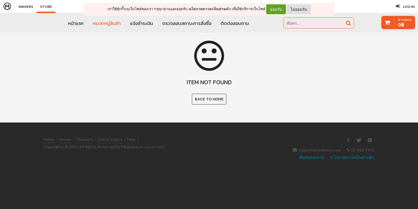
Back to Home (209, 99)
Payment (84, 139)
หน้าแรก (76, 23)
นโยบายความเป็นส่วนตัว (210, 9)
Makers (26, 6)
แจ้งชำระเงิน (141, 23)
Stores (65, 139)
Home (49, 139)
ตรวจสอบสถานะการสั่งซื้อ (186, 23)
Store (46, 6)
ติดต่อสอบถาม (235, 23)
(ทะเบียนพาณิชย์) (152, 147)
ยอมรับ (276, 9)
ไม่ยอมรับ (299, 9)
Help (131, 139)
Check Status (110, 139)
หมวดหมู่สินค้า (107, 23)
